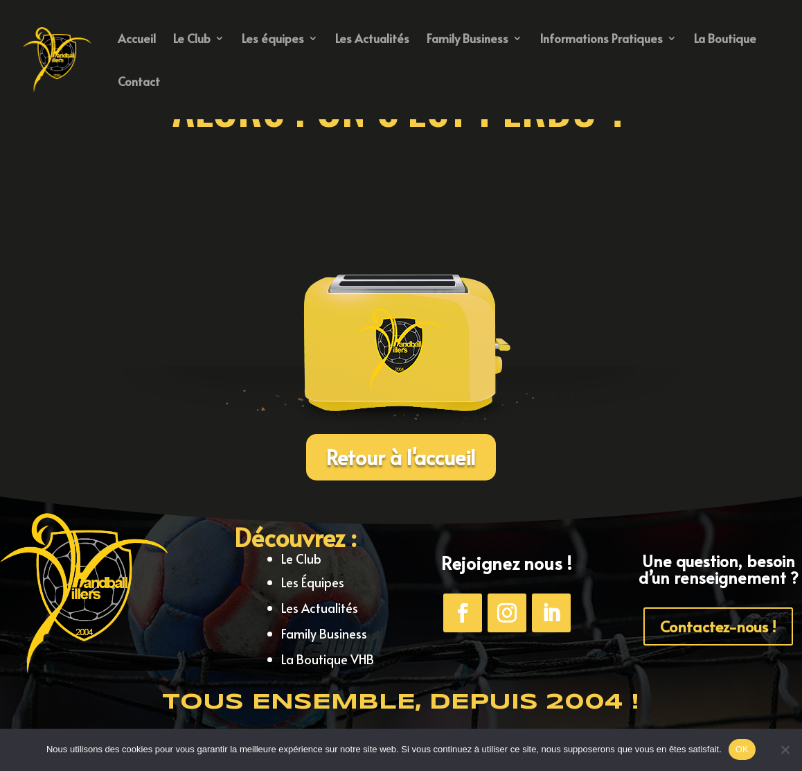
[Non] (785, 749)
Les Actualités (372, 39)
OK (742, 749)
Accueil (137, 39)
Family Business (467, 39)
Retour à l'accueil (401, 457)
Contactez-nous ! (718, 626)
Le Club (192, 39)
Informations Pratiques (601, 39)
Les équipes (273, 39)
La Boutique (725, 39)
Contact (139, 82)
